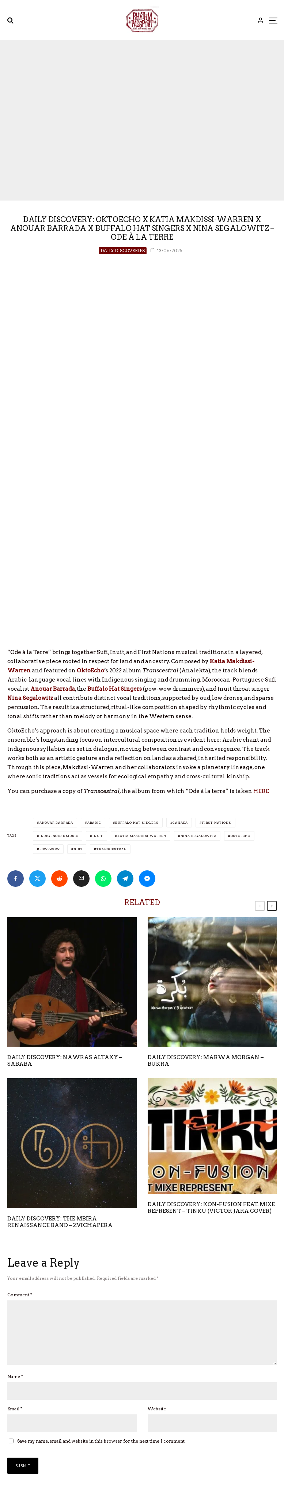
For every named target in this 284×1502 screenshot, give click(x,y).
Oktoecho (240, 836)
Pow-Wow (49, 849)
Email (14, 1420)
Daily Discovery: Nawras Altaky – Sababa (64, 1060)
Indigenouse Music (59, 836)
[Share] (15, 878)
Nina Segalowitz (198, 836)
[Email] (81, 878)
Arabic (94, 823)
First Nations (216, 823)
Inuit (97, 836)
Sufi (78, 849)
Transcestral (111, 849)
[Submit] (59, 878)
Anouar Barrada (56, 823)
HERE (261, 791)
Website (157, 1420)
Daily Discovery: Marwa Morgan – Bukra (206, 1060)
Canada (180, 823)
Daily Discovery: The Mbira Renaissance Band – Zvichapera (60, 1222)
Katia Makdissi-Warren (141, 836)
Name (15, 1388)
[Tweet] (37, 878)
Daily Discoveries (123, 250)
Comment (19, 1294)
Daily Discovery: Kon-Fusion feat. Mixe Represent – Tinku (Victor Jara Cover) (211, 1207)
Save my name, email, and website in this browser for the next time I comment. (101, 1452)
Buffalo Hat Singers (136, 823)
